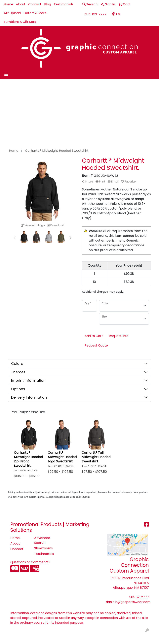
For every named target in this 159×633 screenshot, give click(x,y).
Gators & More (35, 13)
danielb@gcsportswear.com (128, 602)
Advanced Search (42, 540)
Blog (47, 4)
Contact (34, 4)
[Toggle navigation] (6, 74)
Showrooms (43, 548)
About (20, 4)
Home (8, 4)
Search (90, 4)
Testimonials (63, 4)
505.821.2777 (139, 597)
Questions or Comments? (30, 562)
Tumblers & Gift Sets (20, 21)
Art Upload (12, 13)
